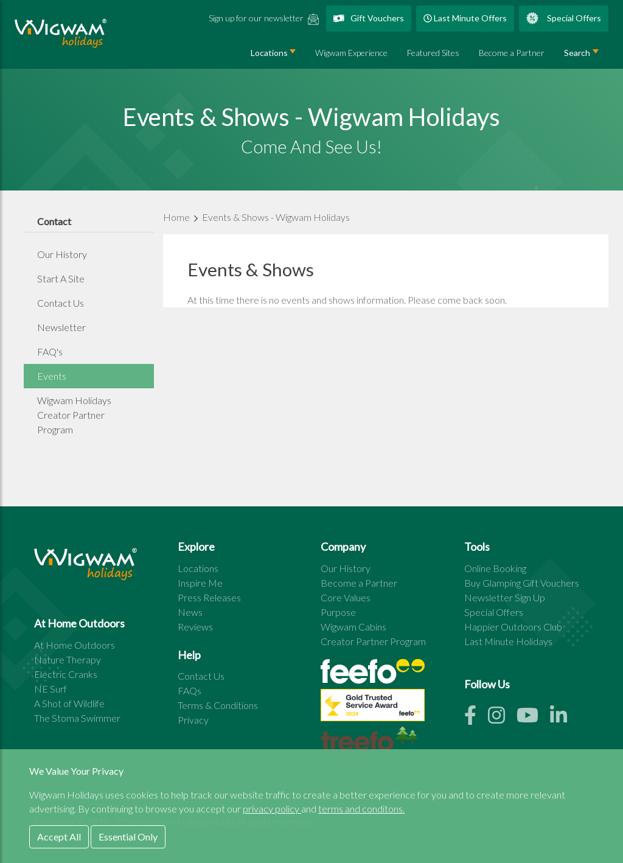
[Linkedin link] (563, 718)
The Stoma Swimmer (77, 718)
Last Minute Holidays (508, 641)
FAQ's (50, 351)
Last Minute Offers (465, 18)
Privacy (193, 719)
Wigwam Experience (351, 52)
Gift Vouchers (369, 18)
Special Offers (563, 18)
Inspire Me (200, 583)
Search (577, 52)
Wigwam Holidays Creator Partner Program (74, 414)
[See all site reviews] (373, 708)
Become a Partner (512, 52)
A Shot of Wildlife (69, 703)
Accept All (59, 836)
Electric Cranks (65, 674)
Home (177, 217)
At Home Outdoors (74, 645)
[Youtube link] (533, 718)
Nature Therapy (67, 659)
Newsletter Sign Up (504, 597)
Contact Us (60, 303)
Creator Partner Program (373, 641)
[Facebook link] (476, 718)
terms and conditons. (361, 808)
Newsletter (61, 327)
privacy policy (272, 808)
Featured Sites (433, 52)
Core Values (346, 597)
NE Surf (50, 688)
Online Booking (495, 568)
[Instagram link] (502, 718)
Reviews (195, 626)
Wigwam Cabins (353, 626)
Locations (269, 52)
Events (51, 376)
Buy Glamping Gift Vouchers (521, 583)
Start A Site (61, 278)
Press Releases (209, 597)
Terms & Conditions (218, 705)
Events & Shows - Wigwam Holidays (276, 217)
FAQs (189, 690)
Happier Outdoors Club (513, 626)
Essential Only (128, 836)
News (190, 612)
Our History (62, 254)
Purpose (338, 612)
